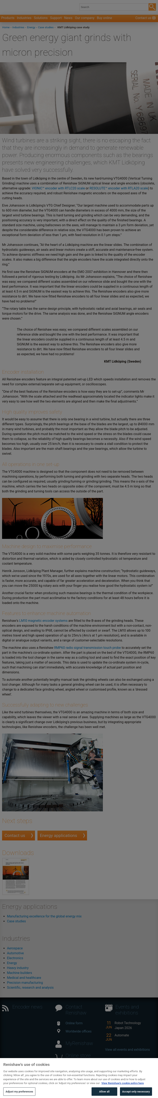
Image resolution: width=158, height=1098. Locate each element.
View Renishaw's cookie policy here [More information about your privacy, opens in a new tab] (122, 1088)
